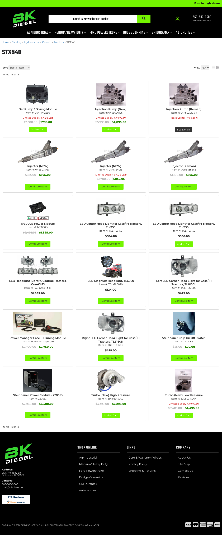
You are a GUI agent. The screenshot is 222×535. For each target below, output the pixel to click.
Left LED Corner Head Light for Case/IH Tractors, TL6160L (184, 282)
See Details (184, 129)
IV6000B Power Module (38, 223)
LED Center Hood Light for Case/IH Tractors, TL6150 (111, 225)
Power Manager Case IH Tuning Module (38, 338)
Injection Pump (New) (110, 109)
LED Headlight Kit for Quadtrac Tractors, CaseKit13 (38, 282)
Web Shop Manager (88, 525)
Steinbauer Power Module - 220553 (38, 395)
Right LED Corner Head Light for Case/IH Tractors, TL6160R (111, 340)
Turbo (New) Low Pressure (184, 395)
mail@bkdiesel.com (13, 488)
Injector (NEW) (37, 166)
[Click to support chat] (199, 19)
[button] (98, 19)
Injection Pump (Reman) (183, 109)
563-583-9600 (10, 484)
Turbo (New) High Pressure (110, 395)
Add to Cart (38, 129)
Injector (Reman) (184, 166)
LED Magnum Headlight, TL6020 (111, 281)
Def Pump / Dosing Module (38, 109)
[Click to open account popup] (178, 19)
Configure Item (38, 186)
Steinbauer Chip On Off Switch (184, 338)
